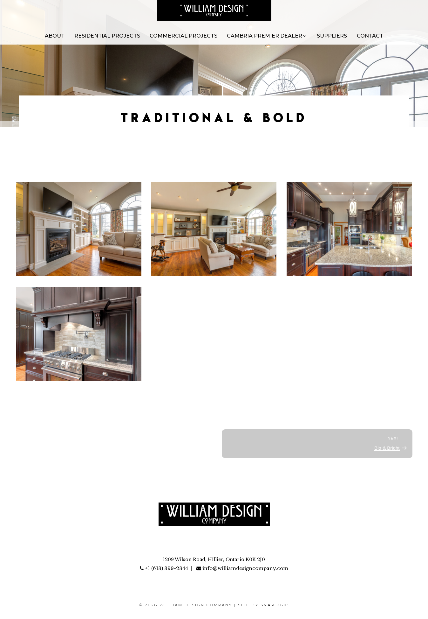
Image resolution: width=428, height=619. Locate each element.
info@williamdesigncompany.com (242, 568)
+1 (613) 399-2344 (164, 568)
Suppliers (332, 36)
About (55, 36)
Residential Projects (107, 36)
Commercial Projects (183, 36)
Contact (370, 36)
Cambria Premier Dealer (267, 36)
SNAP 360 (275, 604)
